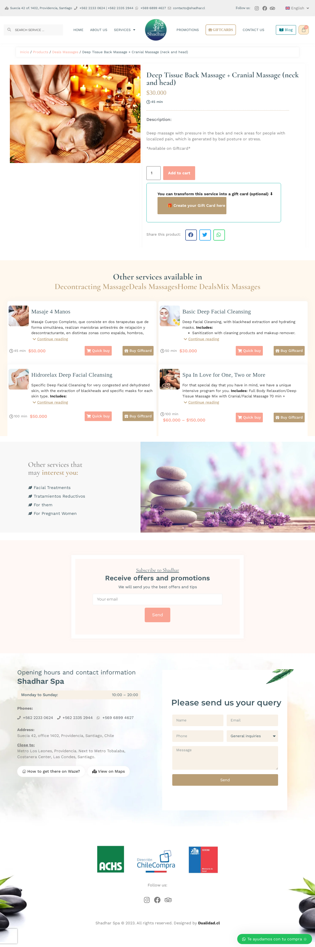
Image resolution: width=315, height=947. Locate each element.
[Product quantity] (153, 173)
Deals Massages (65, 52)
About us (98, 30)
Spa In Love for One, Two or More (223, 377)
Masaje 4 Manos (50, 312)
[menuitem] (295, 8)
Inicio (24, 52)
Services (124, 30)
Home (78, 30)
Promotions (187, 30)
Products (40, 52)
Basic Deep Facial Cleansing (216, 312)
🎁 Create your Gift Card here (196, 205)
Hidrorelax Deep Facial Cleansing (71, 377)
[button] (191, 235)
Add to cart (179, 173)
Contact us (253, 30)
